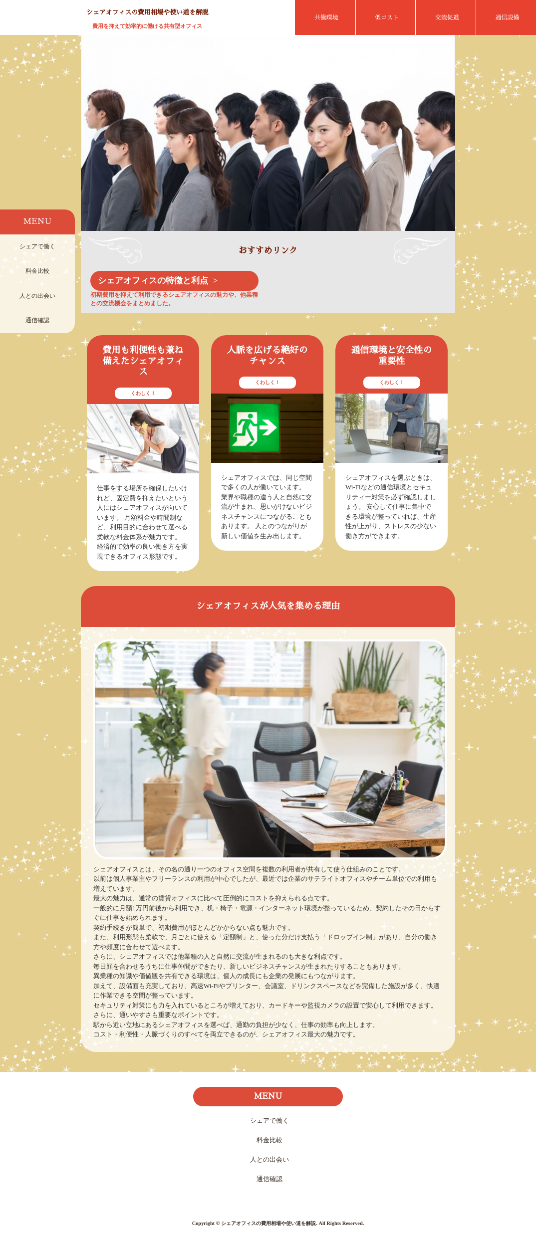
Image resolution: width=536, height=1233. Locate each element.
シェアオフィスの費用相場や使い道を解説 (147, 12)
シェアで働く (37, 246)
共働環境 (326, 17)
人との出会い (37, 295)
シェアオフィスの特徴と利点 (153, 280)
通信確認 (37, 320)
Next (440, 137)
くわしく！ (143, 393)
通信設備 (508, 17)
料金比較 (37, 270)
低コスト (387, 17)
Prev (96, 137)
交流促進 (447, 17)
